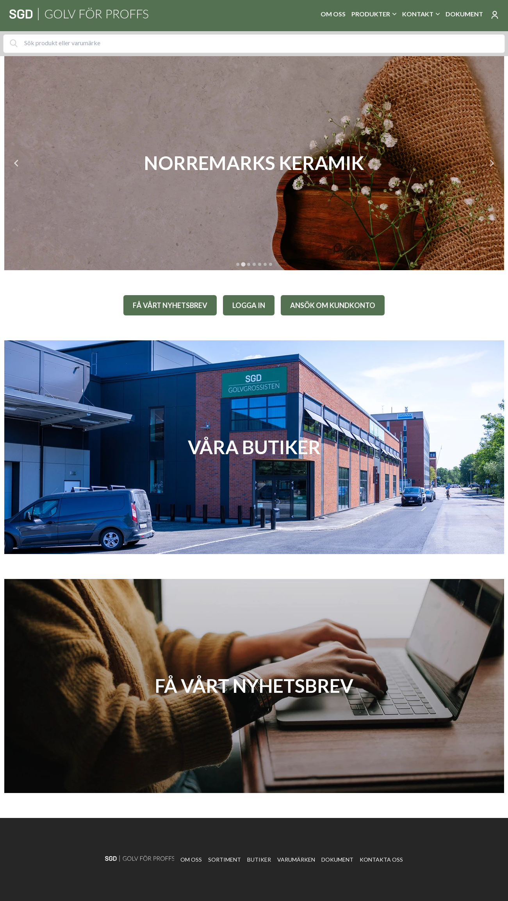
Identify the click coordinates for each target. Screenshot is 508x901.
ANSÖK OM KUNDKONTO (332, 305)
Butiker (259, 859)
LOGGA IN (248, 305)
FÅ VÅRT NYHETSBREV (170, 305)
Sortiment (224, 859)
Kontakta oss (381, 859)
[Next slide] (491, 163)
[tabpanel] (254, 163)
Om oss (333, 14)
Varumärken (296, 859)
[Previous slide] (17, 163)
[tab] (237, 264)
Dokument (464, 14)
